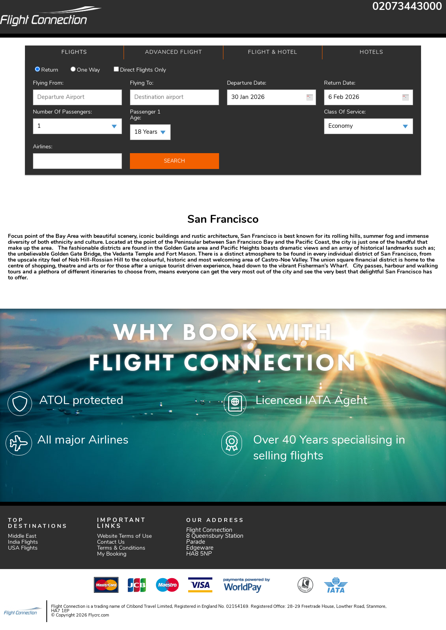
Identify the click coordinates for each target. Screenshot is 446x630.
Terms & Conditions (121, 548)
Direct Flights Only (143, 70)
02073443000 (407, 7)
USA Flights (23, 548)
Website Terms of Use (124, 536)
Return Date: (339, 83)
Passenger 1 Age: (145, 115)
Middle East (22, 536)
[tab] (74, 52)
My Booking (111, 554)
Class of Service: (345, 112)
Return (49, 70)
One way (88, 70)
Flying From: (48, 83)
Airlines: (42, 147)
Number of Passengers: (62, 112)
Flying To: (141, 83)
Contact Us (111, 542)
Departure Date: (246, 83)
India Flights (23, 542)
